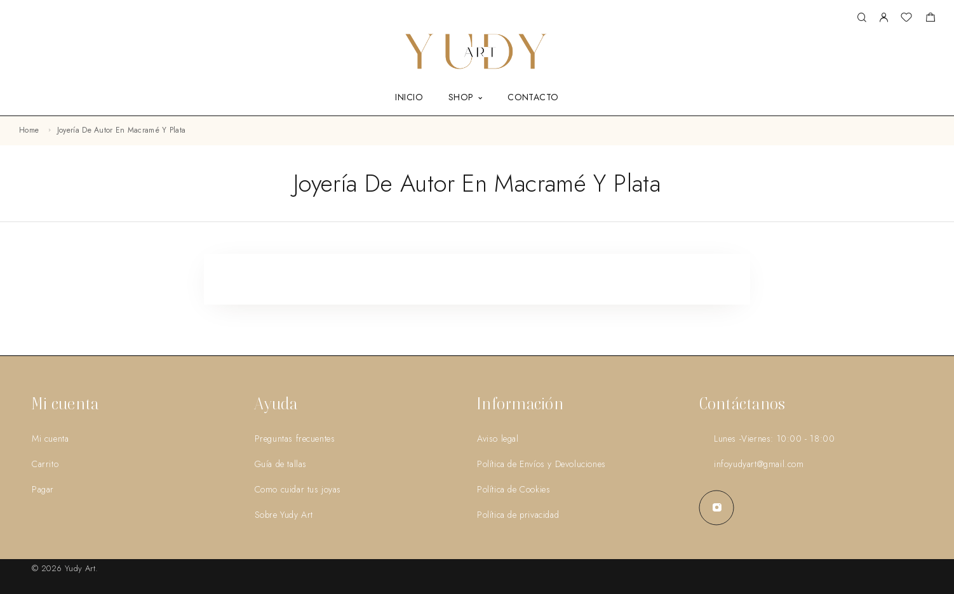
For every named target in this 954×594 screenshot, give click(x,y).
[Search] (861, 18)
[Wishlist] (906, 19)
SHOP (461, 98)
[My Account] (883, 18)
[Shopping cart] (930, 19)
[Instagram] (717, 507)
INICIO (409, 98)
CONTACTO (532, 98)
